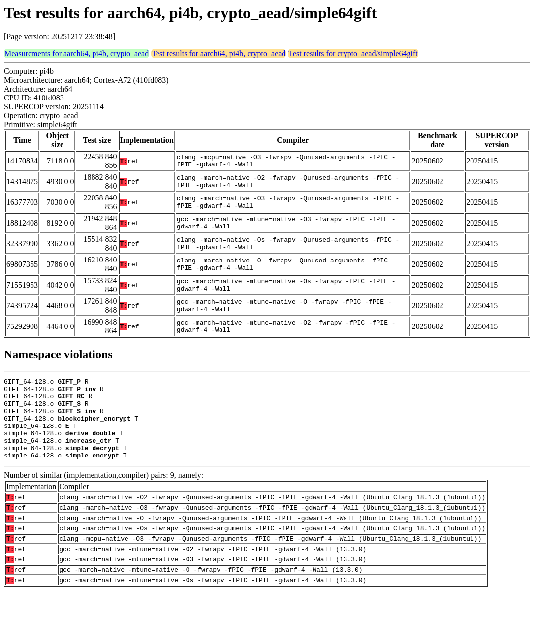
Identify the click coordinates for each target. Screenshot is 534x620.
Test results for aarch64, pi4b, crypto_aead (218, 53)
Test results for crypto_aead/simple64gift (352, 53)
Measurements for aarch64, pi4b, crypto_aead (76, 53)
